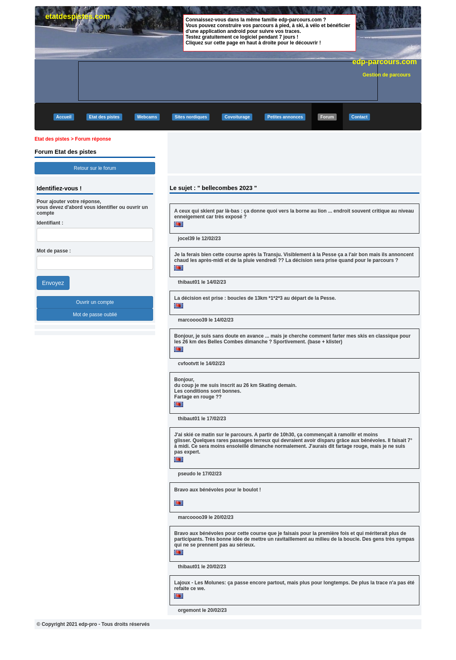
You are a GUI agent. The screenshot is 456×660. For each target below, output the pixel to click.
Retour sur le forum (95, 168)
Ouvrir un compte (95, 302)
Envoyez (53, 283)
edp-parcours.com (384, 62)
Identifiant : (50, 223)
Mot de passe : (54, 251)
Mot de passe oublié (95, 314)
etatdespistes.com (77, 16)
